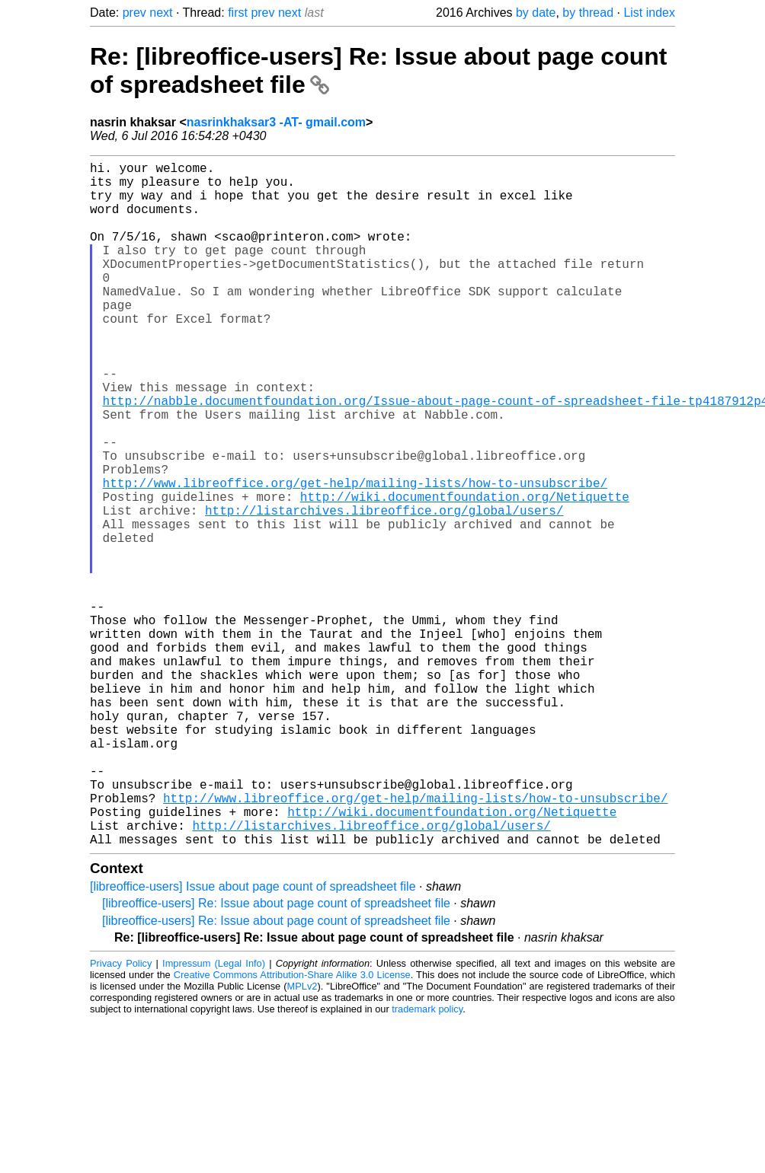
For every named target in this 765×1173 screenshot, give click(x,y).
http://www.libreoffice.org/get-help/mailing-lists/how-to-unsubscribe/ (355, 555)
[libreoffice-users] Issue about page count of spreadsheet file (253, 1038)
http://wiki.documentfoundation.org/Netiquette (464, 572)
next (160, 12)
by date (535, 12)
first (238, 12)
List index (649, 12)
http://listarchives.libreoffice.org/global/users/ (384, 589)
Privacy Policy (121, 1115)
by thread (587, 12)
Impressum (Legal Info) (213, 1115)
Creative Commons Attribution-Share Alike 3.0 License (292, 1127)
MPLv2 (302, 1138)
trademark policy (427, 1161)
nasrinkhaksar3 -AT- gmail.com (276, 122)
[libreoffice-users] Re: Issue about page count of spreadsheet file (276, 1055)
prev (134, 12)
